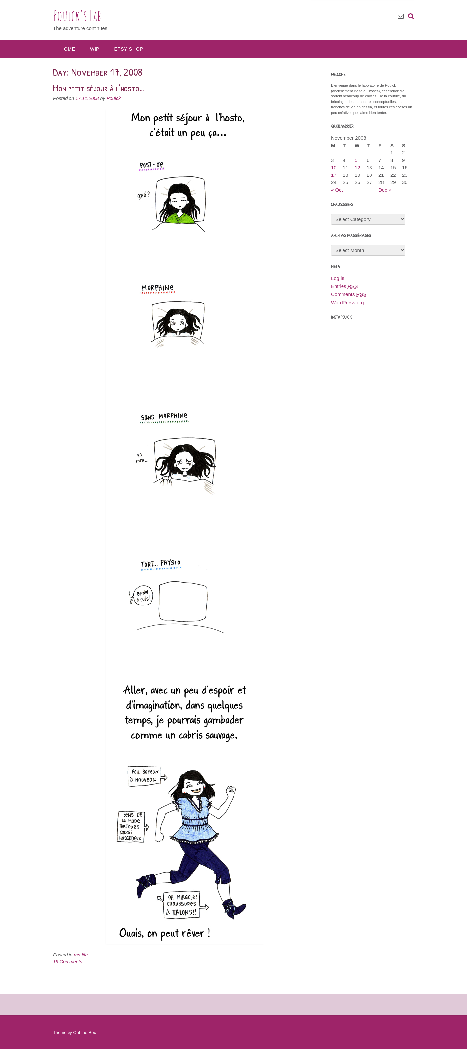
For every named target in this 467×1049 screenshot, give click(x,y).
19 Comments (67, 961)
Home (67, 49)
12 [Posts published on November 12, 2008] (357, 167)
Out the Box (84, 1032)
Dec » (384, 190)
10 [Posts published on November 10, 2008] (334, 167)
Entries (344, 286)
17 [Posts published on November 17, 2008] (334, 175)
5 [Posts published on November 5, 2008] (356, 160)
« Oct (337, 190)
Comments (349, 294)
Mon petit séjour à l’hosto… (99, 88)
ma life (81, 954)
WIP (94, 49)
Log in (337, 278)
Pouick (113, 98)
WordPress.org (347, 302)
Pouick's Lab (77, 15)
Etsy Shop (128, 49)
